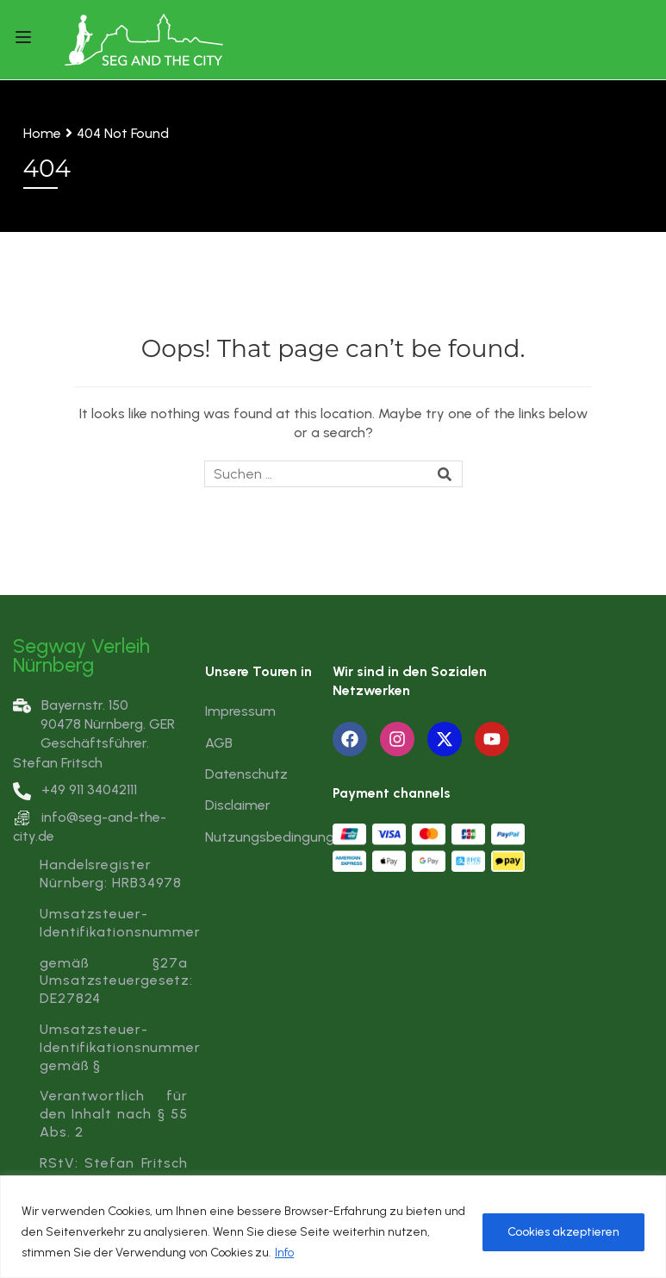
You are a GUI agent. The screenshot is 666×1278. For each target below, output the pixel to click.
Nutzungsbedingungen (277, 837)
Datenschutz (246, 774)
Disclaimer (238, 805)
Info (284, 1252)
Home (42, 133)
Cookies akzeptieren (563, 1232)
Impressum (240, 711)
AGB (219, 743)
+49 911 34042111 (75, 789)
